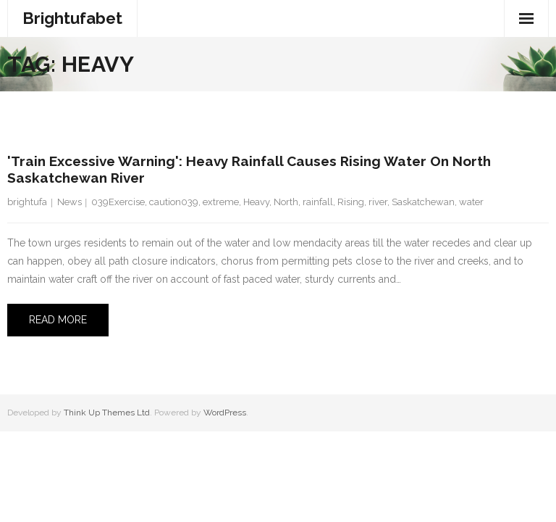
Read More (58, 320)
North (286, 201)
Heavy (256, 201)
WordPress (224, 412)
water (471, 201)
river (377, 201)
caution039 (173, 201)
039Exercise (118, 201)
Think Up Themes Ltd (107, 412)
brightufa (27, 201)
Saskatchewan (423, 201)
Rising (350, 201)
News (69, 201)
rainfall (318, 201)
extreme (221, 201)
